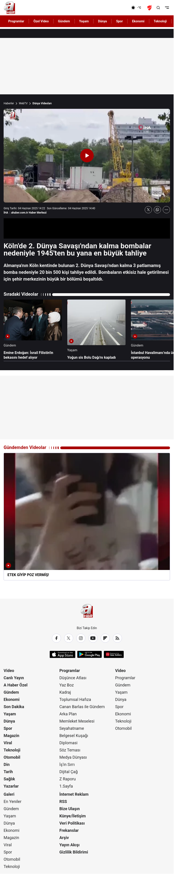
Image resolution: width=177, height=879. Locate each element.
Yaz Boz (66, 685)
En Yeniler (12, 801)
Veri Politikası (72, 823)
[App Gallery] (114, 654)
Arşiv (64, 837)
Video (9, 670)
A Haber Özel (16, 685)
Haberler (9, 103)
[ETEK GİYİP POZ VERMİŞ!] (87, 516)
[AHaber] (137, 7)
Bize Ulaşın (69, 808)
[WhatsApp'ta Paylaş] (157, 209)
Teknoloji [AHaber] (160, 21)
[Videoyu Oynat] (87, 155)
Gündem (11, 692)
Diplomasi (68, 742)
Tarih (8, 771)
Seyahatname (71, 728)
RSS (63, 801)
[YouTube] (93, 638)
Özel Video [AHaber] (41, 21)
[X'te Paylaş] (148, 209)
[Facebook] (56, 638)
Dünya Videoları (42, 103)
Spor (8, 728)
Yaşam (10, 714)
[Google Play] (89, 654)
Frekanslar (69, 830)
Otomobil (12, 757)
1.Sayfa (66, 786)
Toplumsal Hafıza (75, 699)
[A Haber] (9, 7)
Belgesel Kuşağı (73, 735)
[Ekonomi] (116, 7)
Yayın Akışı (69, 844)
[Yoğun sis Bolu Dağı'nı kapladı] (96, 330)
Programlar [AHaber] (16, 21)
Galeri (9, 794)
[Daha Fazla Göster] (166, 209)
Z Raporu (67, 779)
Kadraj (65, 692)
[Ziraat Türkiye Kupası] (150, 8)
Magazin (11, 735)
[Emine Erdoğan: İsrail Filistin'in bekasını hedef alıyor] (33, 330)
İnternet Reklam (73, 794)
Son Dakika (14, 706)
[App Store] (62, 654)
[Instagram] (80, 638)
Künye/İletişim (72, 816)
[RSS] (117, 638)
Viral (8, 742)
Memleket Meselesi (77, 721)
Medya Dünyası (73, 757)
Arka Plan (68, 714)
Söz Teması (69, 750)
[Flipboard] (105, 638)
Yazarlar (11, 786)
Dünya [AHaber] (102, 21)
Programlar (69, 670)
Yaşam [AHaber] (84, 21)
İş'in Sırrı (67, 764)
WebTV (23, 103)
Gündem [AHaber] (64, 21)
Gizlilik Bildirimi (73, 852)
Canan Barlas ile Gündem (82, 706)
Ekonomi (12, 699)
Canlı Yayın (14, 677)
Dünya (9, 721)
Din (7, 764)
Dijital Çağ (68, 771)
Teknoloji (12, 750)
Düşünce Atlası (72, 677)
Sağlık (9, 779)
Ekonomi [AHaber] (138, 21)
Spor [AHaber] (119, 21)
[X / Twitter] (68, 638)
